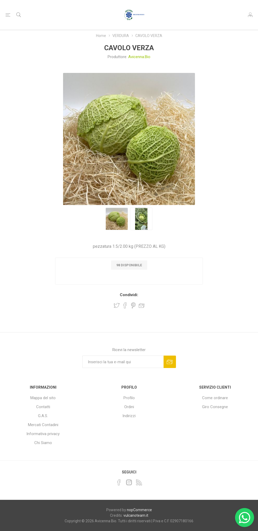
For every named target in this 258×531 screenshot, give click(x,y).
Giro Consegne (215, 406)
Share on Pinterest (133, 305)
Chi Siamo (43, 442)
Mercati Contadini (43, 424)
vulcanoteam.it (135, 515)
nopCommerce (139, 510)
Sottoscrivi (170, 362)
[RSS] (139, 482)
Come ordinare (215, 397)
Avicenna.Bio (139, 56)
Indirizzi (129, 415)
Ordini (129, 406)
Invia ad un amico (142, 305)
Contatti (43, 406)
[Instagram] (129, 482)
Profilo (129, 397)
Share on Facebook (125, 305)
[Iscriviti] (123, 362)
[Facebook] (119, 482)
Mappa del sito (43, 397)
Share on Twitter (117, 305)
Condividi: (129, 294)
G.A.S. (43, 415)
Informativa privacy (43, 433)
